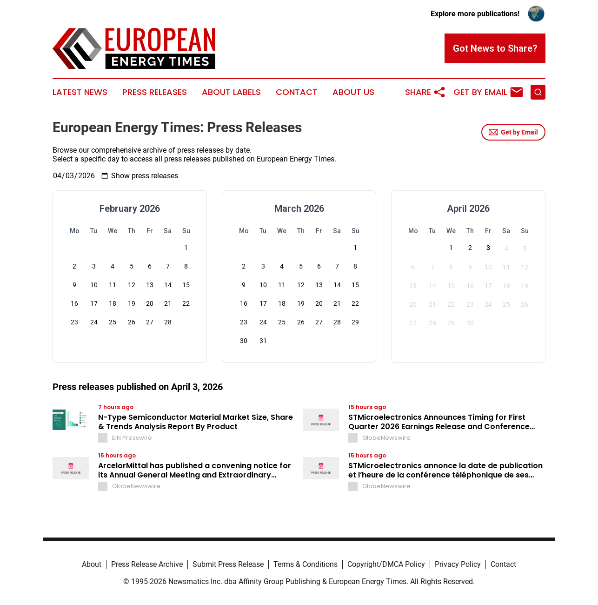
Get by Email (513, 132)
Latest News (80, 92)
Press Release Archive (147, 564)
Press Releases (154, 92)
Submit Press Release (228, 564)
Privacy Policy (458, 564)
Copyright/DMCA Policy (386, 564)
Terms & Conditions (305, 564)
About (91, 564)
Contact (297, 92)
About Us (353, 92)
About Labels (231, 92)
